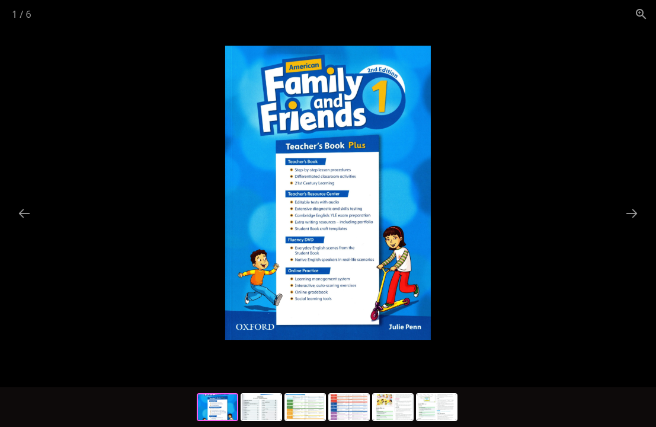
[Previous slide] (24, 213)
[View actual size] (641, 14)
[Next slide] (631, 213)
